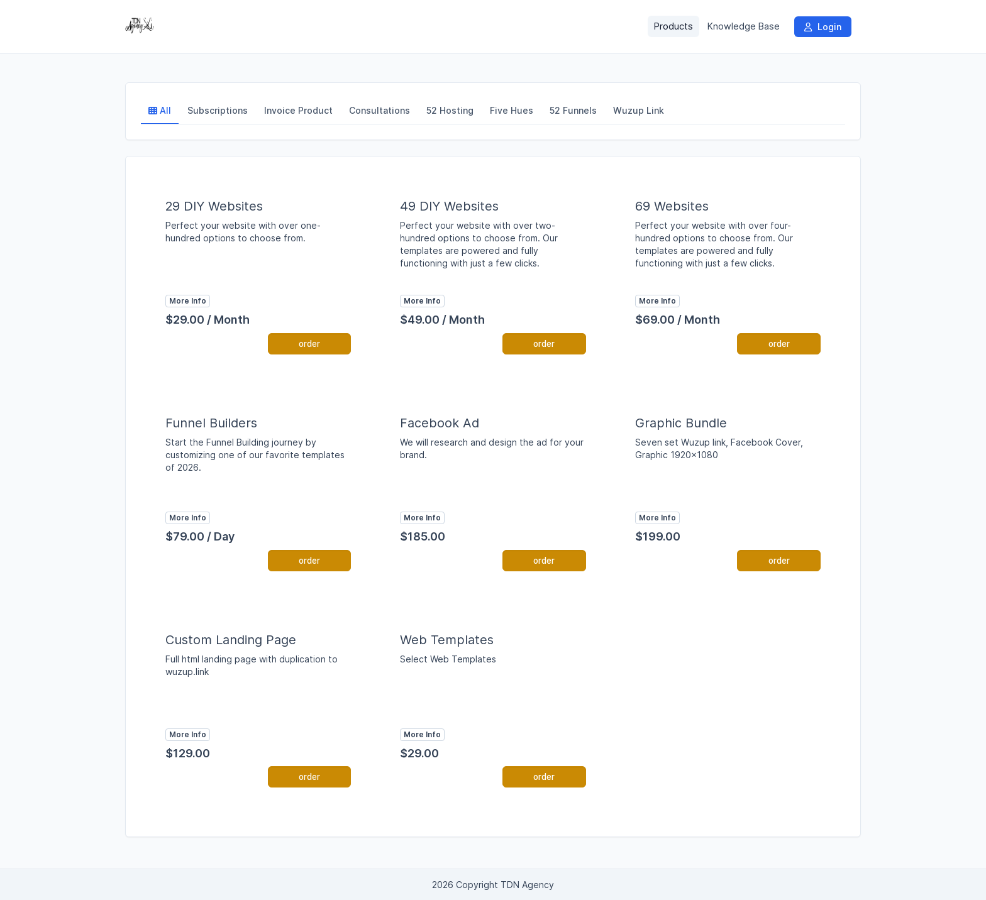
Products (673, 26)
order (309, 344)
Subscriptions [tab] (217, 110)
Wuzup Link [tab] (638, 110)
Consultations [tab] (379, 110)
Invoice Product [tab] (298, 110)
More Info (187, 300)
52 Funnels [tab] (573, 110)
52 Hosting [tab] (450, 110)
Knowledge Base (743, 26)
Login (822, 26)
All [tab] (159, 110)
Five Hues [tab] (511, 110)
